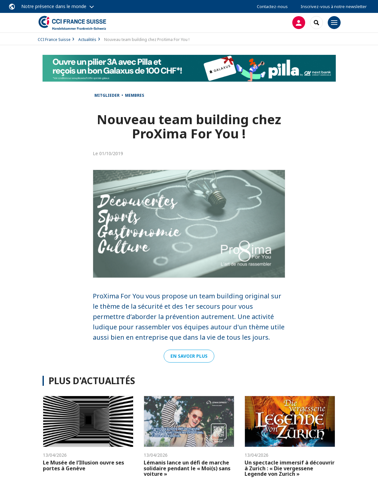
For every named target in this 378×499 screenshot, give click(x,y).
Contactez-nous (272, 6)
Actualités (87, 39)
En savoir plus (189, 356)
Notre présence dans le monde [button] (53, 6)
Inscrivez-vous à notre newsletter (334, 6)
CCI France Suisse (54, 39)
